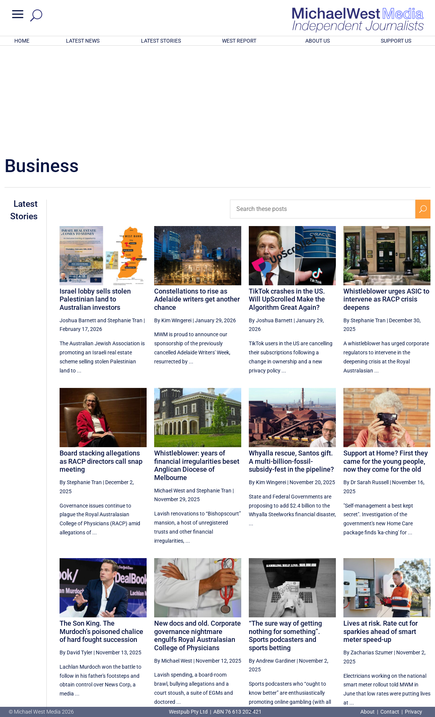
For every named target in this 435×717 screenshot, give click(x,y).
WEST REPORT (239, 41)
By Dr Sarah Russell (366, 383)
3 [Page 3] (390, 645)
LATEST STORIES (161, 41)
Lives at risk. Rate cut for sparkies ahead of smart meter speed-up (380, 532)
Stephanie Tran (124, 221)
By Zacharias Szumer (368, 554)
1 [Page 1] (358, 645)
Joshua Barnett (78, 221)
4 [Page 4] (407, 645)
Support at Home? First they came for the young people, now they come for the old (385, 362)
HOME (21, 41)
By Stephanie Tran (364, 221)
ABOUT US (317, 41)
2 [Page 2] (375, 645)
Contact (389, 712)
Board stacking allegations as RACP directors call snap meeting (101, 362)
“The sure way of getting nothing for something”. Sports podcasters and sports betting (285, 536)
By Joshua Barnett (271, 221)
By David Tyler (76, 554)
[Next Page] (423, 644)
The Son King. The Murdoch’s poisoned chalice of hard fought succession (101, 532)
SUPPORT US (396, 41)
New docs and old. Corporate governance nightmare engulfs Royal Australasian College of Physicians (197, 536)
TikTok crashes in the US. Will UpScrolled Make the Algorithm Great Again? (287, 200)
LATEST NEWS (83, 41)
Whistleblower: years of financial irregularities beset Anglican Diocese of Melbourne (196, 366)
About (368, 712)
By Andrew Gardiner (272, 562)
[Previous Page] (343, 644)
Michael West (169, 392)
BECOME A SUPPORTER (396, 670)
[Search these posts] (322, 110)
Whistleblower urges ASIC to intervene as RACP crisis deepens (386, 200)
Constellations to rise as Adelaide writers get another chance (197, 200)
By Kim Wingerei (172, 221)
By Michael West (173, 562)
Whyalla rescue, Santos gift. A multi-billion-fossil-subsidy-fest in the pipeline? (291, 362)
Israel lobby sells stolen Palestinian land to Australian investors (95, 200)
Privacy (413, 712)
